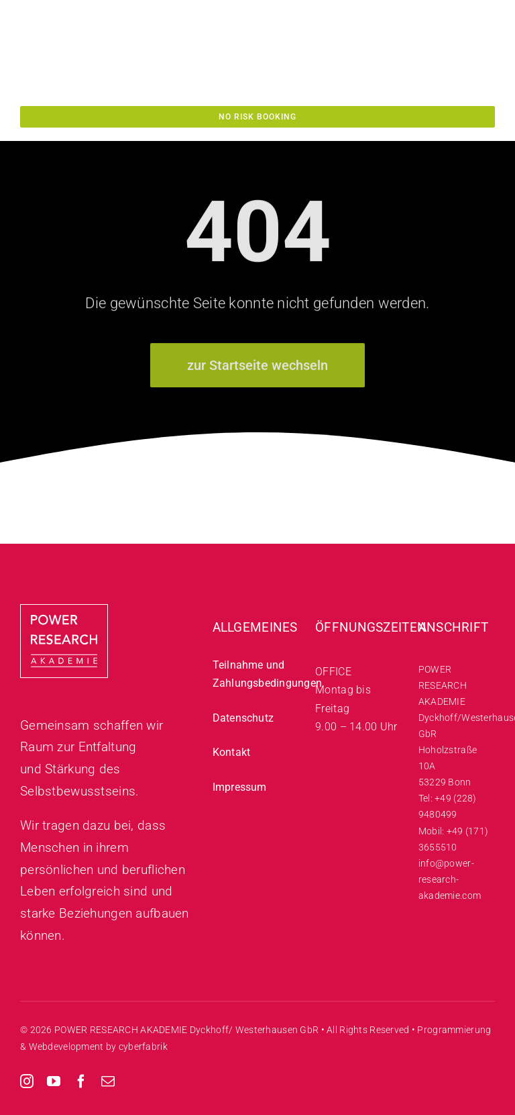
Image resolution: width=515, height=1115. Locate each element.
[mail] (108, 1081)
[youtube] (53, 1081)
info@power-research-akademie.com (449, 879)
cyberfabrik (143, 1046)
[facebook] (81, 1081)
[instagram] (27, 1081)
